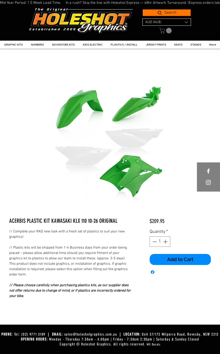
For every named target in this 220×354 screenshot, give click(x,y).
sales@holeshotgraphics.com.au (90, 334)
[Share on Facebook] (152, 272)
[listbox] (166, 22)
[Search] (166, 12)
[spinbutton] (160, 242)
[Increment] (166, 242)
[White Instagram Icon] (208, 182)
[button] (166, 22)
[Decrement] (154, 242)
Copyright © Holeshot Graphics (85, 344)
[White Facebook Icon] (208, 171)
